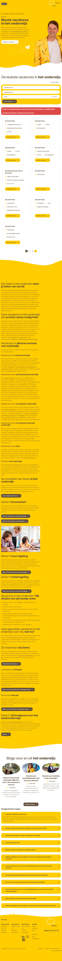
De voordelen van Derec (11, 496)
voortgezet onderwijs (9, 409)
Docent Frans (10, 121)
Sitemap (40, 948)
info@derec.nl (36, 938)
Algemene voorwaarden (52, 948)
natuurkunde (22, 337)
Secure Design (21, 948)
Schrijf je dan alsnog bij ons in (14, 637)
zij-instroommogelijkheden (25, 655)
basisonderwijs (11, 371)
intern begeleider (20, 367)
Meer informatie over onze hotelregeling (16, 591)
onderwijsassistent (6, 369)
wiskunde (27, 413)
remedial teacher (31, 367)
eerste (6, 31)
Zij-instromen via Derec (11, 664)
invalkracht (14, 339)
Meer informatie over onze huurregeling (16, 572)
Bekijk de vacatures (10, 42)
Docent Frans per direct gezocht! (14, 172)
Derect (6, 734)
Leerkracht (10, 367)
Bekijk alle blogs (31, 804)
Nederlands (21, 415)
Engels (10, 415)
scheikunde (4, 415)
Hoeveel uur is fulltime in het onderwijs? (51, 777)
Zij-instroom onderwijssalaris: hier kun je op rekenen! (31, 778)
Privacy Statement (56, 950)
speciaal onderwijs (9, 378)
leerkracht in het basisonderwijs (28, 339)
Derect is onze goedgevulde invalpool (12, 722)
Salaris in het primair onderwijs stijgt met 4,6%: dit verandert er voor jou (11, 781)
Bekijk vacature (13, 137)
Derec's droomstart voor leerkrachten (16, 516)
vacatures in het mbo (29, 458)
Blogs (33, 926)
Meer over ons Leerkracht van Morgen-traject (18, 689)
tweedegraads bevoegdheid (19, 31)
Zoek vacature (9, 101)
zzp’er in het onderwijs (13, 465)
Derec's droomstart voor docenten (15, 521)
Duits (14, 415)
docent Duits (13, 337)
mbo (38, 450)
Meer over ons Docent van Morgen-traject (17, 709)
